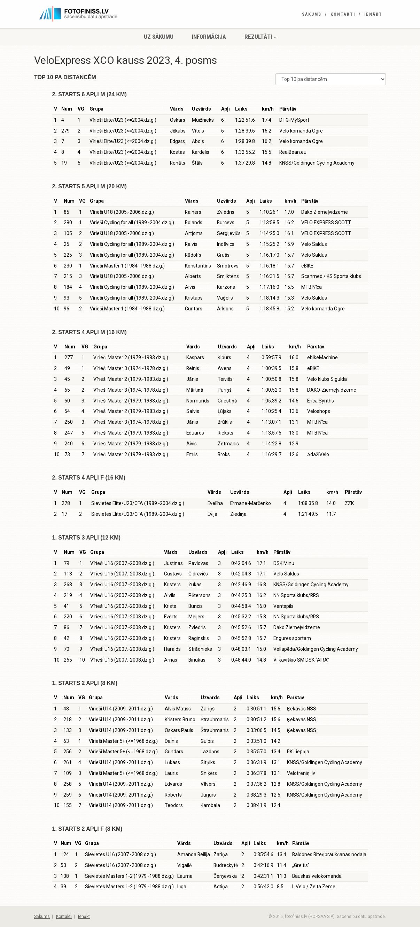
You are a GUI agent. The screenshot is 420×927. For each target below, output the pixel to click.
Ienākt (373, 14)
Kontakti (342, 14)
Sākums (311, 14)
